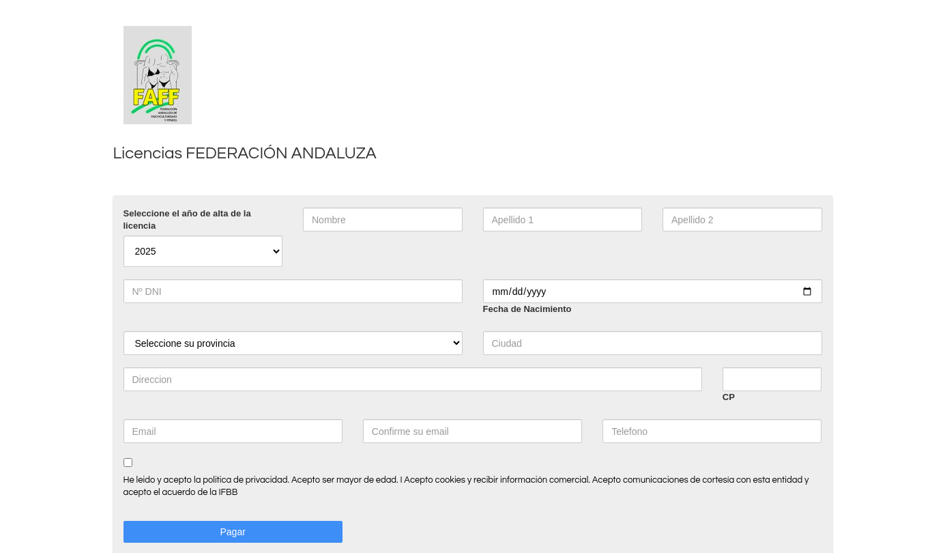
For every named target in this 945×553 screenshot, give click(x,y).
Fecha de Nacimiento (527, 309)
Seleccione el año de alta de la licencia (187, 219)
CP (729, 397)
